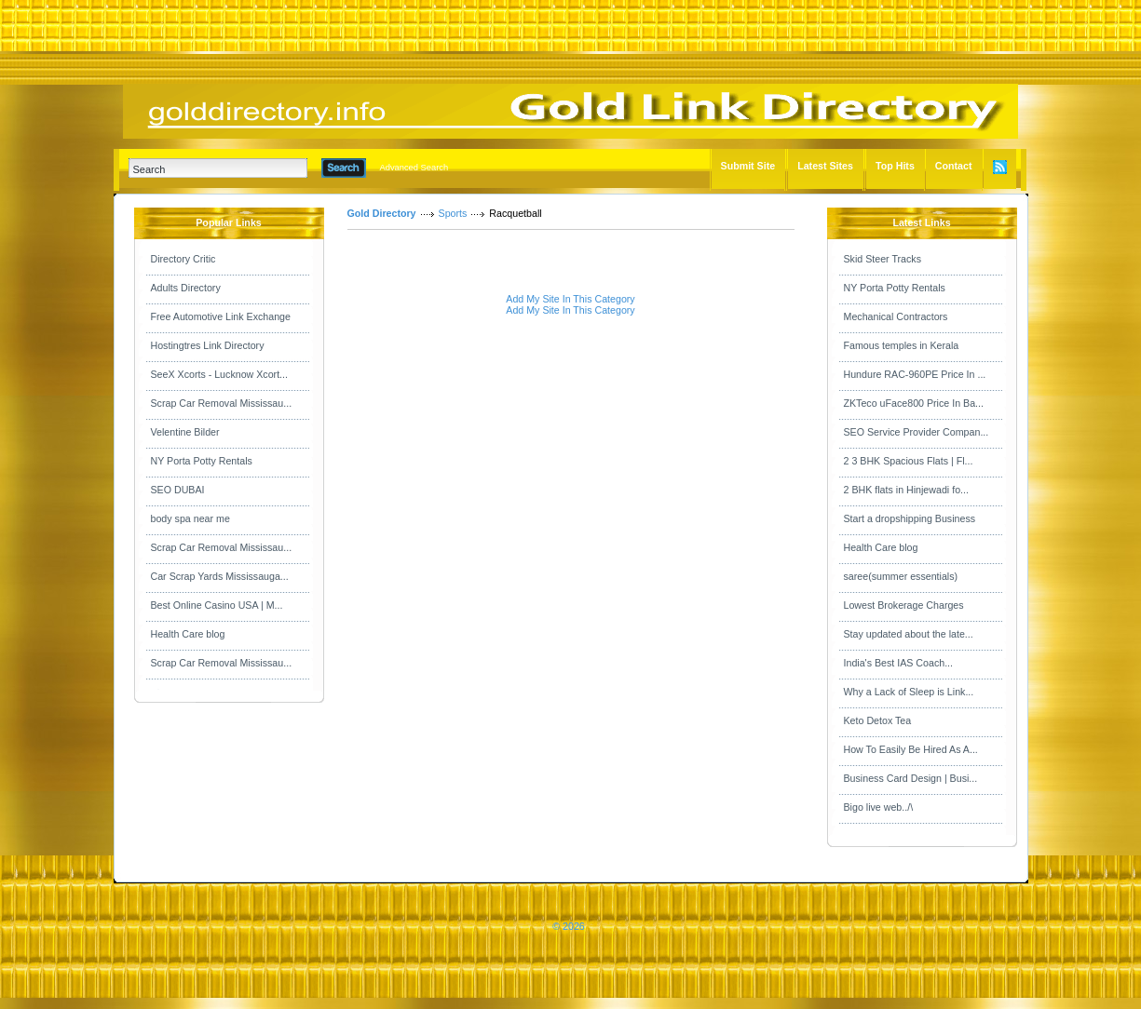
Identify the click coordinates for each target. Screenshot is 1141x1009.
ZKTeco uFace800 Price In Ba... (914, 403)
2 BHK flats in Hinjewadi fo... (906, 489)
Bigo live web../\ (879, 807)
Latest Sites (825, 165)
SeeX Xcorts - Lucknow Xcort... (219, 374)
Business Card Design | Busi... (911, 778)
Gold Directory (381, 213)
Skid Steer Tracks (883, 258)
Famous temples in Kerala (901, 345)
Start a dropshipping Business (910, 518)
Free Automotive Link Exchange (221, 316)
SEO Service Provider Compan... (916, 431)
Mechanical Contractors (896, 316)
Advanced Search (414, 167)
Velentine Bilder (185, 431)
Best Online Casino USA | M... (217, 605)
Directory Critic (183, 258)
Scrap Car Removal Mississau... (221, 403)
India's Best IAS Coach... (899, 662)
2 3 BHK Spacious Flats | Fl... (908, 460)
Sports (453, 213)
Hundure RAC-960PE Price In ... (915, 374)
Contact (953, 165)
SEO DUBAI (178, 489)
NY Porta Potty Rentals (201, 460)
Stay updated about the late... (908, 633)
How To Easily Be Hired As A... (911, 749)
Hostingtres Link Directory (208, 345)
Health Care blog (188, 633)
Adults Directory (186, 287)
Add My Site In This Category (570, 298)
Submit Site (748, 165)
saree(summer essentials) (901, 576)
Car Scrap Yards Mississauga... (220, 576)
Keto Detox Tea (878, 720)
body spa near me (190, 518)
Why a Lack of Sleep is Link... (909, 691)
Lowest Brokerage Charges (904, 605)
